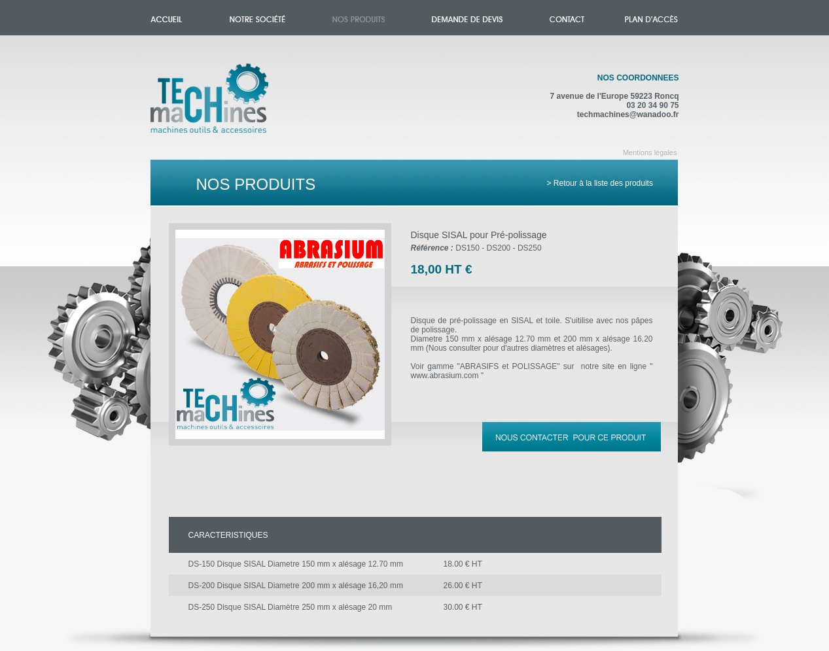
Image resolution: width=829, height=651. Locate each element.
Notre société (257, 17)
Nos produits (358, 17)
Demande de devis (467, 17)
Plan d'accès (651, 17)
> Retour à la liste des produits (600, 183)
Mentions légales (650, 152)
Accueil (222, 106)
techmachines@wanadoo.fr (628, 114)
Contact (567, 17)
